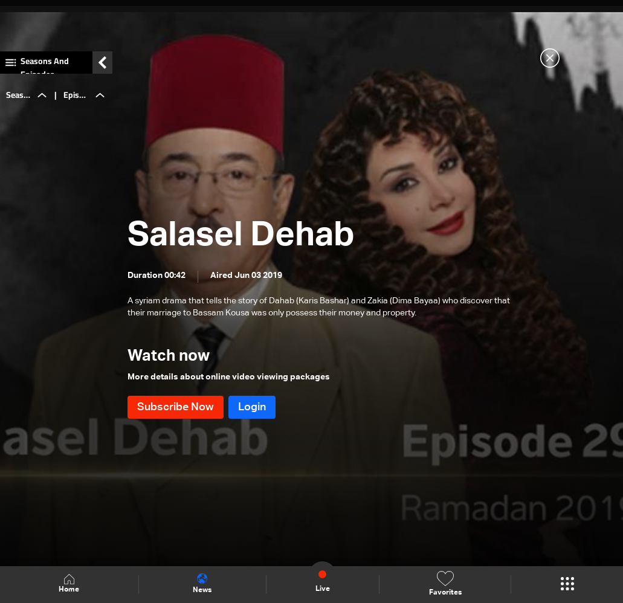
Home (69, 584)
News (202, 583)
